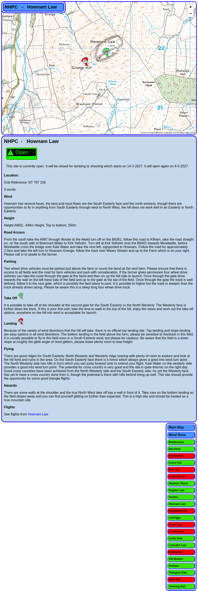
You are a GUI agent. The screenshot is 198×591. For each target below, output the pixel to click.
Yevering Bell (177, 586)
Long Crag (175, 524)
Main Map (176, 427)
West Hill (174, 579)
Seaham (174, 565)
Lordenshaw (176, 531)
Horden (173, 497)
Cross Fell (175, 462)
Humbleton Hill (178, 510)
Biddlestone (176, 442)
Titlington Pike (178, 572)
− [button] (190, 14)
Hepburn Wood (178, 483)
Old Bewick (176, 558)
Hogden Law (176, 490)
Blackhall (174, 449)
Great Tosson (177, 476)
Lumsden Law (177, 545)
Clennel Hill (176, 455)
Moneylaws (176, 552)
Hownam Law (38, 414)
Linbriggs (175, 517)
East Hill (174, 469)
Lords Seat (175, 538)
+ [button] (190, 7)
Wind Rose (177, 435)
